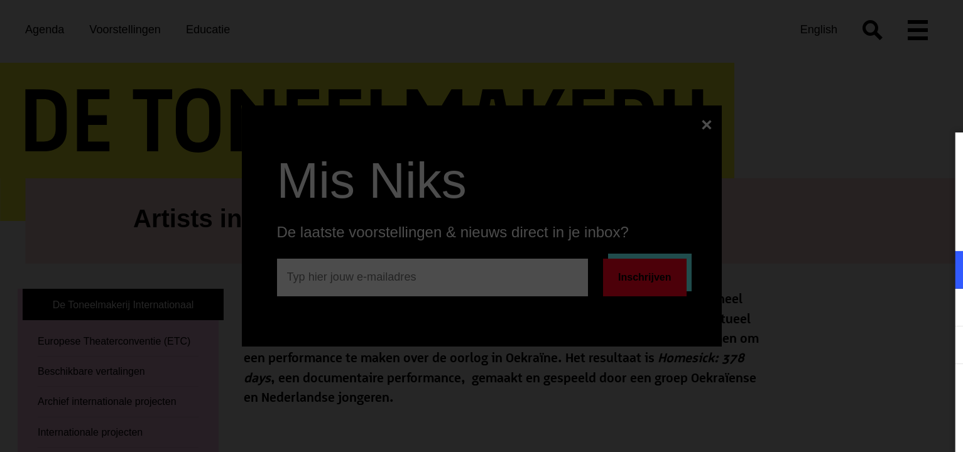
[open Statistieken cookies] (943, 346)
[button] (843, 269)
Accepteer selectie (856, 428)
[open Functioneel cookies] (943, 271)
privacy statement (806, 228)
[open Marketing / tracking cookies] (943, 309)
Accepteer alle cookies (856, 392)
